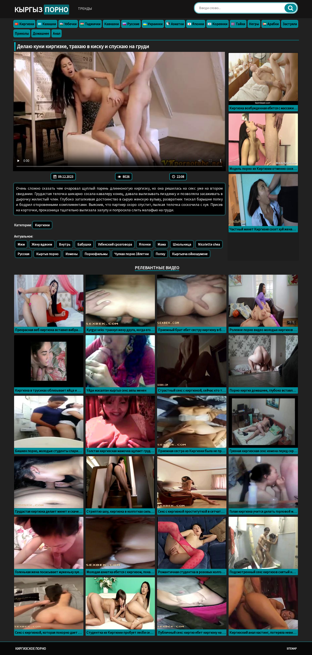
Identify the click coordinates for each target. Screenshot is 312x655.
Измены (71, 254)
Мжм (21, 244)
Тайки (238, 24)
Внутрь (64, 244)
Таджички (90, 24)
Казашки (47, 24)
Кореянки (217, 24)
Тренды (85, 8)
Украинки (152, 24)
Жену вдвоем (42, 244)
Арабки (271, 24)
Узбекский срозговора (115, 244)
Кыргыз (41, 10)
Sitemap (292, 648)
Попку (160, 254)
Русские (131, 24)
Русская (23, 254)
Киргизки (24, 24)
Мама (162, 244)
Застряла (290, 24)
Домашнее (41, 33)
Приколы (22, 33)
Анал (56, 33)
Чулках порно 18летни (131, 254)
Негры (254, 24)
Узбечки (68, 24)
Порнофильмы (95, 254)
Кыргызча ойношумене (190, 254)
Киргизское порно (30, 649)
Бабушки (84, 244)
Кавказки (111, 24)
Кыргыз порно (47, 254)
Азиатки (175, 24)
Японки (196, 24)
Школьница (182, 244)
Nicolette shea (209, 244)
